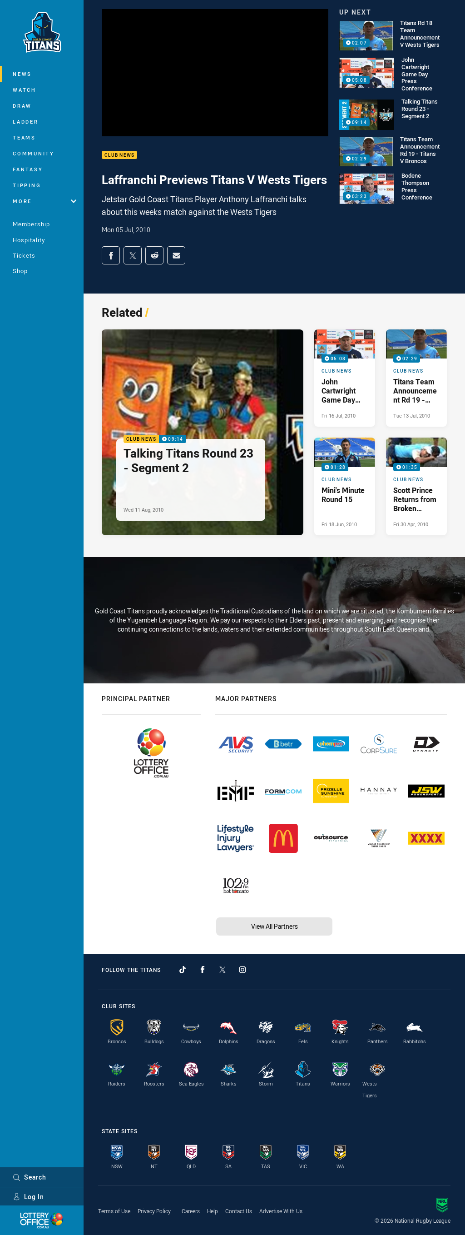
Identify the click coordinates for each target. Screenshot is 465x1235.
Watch (24, 89)
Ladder (26, 121)
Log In (28, 1196)
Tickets (24, 255)
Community (33, 153)
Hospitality (29, 240)
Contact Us (238, 1211)
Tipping (27, 185)
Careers (191, 1211)
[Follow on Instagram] (242, 969)
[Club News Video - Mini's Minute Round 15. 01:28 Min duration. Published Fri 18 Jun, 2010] (344, 486)
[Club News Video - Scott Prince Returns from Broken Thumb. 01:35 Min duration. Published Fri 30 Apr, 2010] (416, 486)
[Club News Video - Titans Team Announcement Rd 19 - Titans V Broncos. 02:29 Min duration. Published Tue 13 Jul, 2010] (416, 378)
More (44, 201)
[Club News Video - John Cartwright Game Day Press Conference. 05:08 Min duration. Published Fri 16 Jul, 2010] (344, 378)
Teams (24, 137)
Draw (22, 105)
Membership (31, 224)
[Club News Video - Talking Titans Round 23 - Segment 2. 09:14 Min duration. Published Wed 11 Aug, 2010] (202, 432)
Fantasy (28, 169)
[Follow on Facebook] (202, 969)
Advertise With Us (280, 1211)
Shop (20, 271)
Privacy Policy (154, 1211)
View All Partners (274, 926)
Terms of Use (114, 1211)
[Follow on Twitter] (222, 969)
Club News (119, 155)
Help (212, 1211)
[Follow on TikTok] (182, 969)
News (22, 73)
